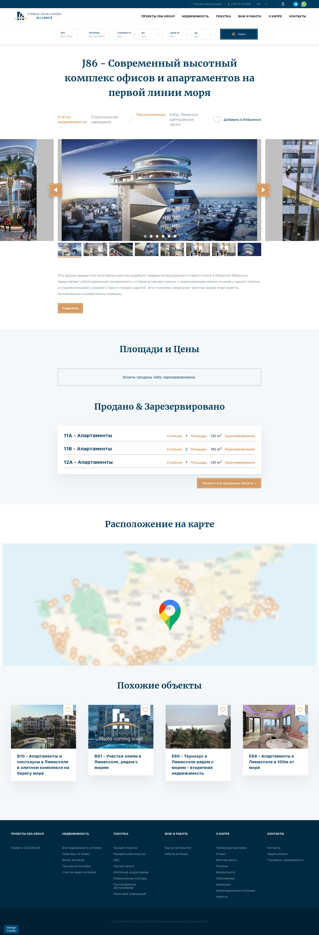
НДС (117, 860)
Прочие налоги (124, 866)
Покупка (223, 16)
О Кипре (275, 16)
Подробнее (70, 308)
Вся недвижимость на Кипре (82, 847)
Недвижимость (195, 16)
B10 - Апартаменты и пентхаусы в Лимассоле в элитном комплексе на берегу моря (43, 765)
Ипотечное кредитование (131, 872)
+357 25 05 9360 (239, 4)
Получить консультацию (207, 4)
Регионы (222, 866)
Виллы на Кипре (73, 860)
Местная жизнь (226, 860)
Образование (225, 878)
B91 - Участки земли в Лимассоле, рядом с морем (117, 762)
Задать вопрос (277, 854)
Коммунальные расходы (130, 878)
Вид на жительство (178, 847)
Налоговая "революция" (130, 893)
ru (259, 4)
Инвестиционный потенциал (235, 890)
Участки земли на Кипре (79, 872)
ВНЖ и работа (249, 16)
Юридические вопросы (130, 854)
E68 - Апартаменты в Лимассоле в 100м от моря (271, 762)
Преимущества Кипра (231, 847)
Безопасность (225, 872)
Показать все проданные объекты (227, 483)
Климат (221, 854)
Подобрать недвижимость (285, 860)
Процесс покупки (126, 847)
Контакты (297, 16)
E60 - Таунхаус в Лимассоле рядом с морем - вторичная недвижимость (193, 765)
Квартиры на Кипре (76, 854)
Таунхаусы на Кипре (76, 866)
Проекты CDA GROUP (158, 16)
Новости (222, 896)
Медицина (223, 884)
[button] (55, 190)
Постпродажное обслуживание (125, 886)
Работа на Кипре (176, 854)
